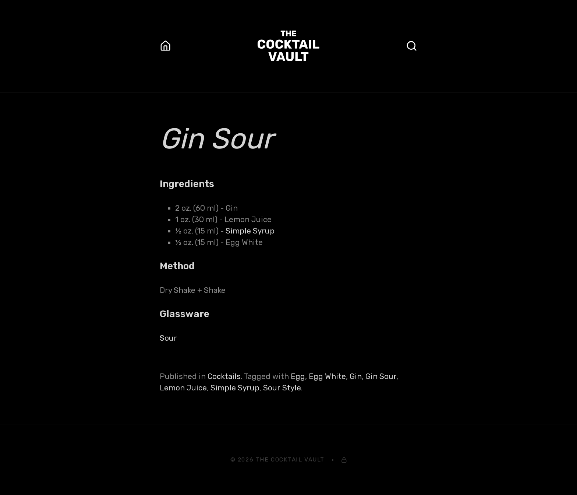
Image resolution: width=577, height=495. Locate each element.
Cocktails (224, 376)
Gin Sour (380, 376)
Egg (298, 376)
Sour (168, 338)
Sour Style (282, 387)
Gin (356, 376)
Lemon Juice (183, 387)
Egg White (327, 376)
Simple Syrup (250, 231)
